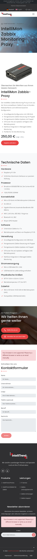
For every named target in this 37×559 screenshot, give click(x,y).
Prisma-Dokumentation (18, 6)
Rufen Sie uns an (11, 330)
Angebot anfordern (10, 143)
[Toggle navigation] (33, 14)
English (19, 9)
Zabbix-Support (26, 498)
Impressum (8, 555)
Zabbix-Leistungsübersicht (27, 488)
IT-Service (24, 483)
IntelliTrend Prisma (8, 483)
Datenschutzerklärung (20, 555)
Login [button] (28, 10)
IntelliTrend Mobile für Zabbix (9, 488)
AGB (31, 555)
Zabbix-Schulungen (27, 494)
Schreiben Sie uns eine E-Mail (14, 336)
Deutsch (10, 9)
